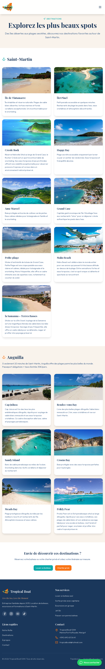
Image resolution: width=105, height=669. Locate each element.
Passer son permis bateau (66, 615)
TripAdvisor (75, 659)
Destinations (7, 635)
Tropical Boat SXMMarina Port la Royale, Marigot (73, 631)
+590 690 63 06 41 (65, 637)
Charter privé (63, 568)
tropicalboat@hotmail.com (68, 642)
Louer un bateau (43, 568)
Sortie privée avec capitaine (67, 601)
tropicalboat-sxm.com (93, 659)
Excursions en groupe (64, 605)
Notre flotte (7, 630)
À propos (6, 640)
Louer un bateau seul (64, 596)
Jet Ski (58, 610)
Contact (5, 645)
